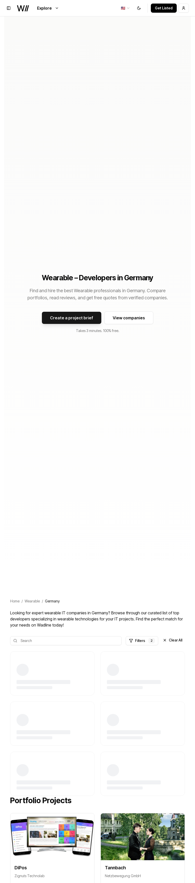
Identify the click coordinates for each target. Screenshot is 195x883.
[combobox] (125, 8)
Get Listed (164, 8)
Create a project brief (71, 317)
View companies (129, 317)
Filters (142, 640)
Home (15, 601)
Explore (48, 8)
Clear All (172, 640)
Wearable (32, 601)
